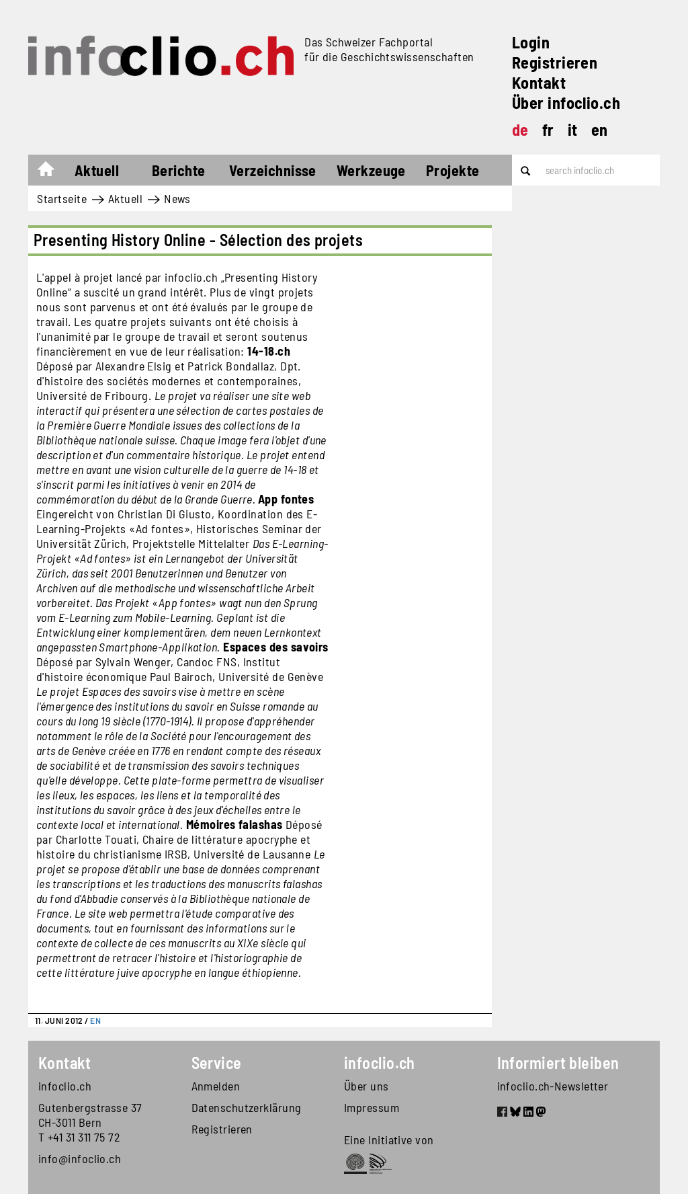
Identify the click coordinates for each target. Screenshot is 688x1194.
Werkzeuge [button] (371, 170)
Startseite (53, 172)
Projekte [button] (453, 170)
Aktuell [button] (97, 170)
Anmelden (216, 1085)
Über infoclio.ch (566, 102)
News (177, 198)
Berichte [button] (179, 170)
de (520, 129)
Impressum (371, 1107)
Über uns (366, 1085)
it (573, 129)
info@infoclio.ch (79, 1158)
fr (548, 129)
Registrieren (554, 62)
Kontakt (539, 82)
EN (95, 1020)
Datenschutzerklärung (246, 1107)
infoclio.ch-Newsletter (553, 1085)
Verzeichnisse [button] (272, 170)
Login (531, 42)
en (599, 129)
